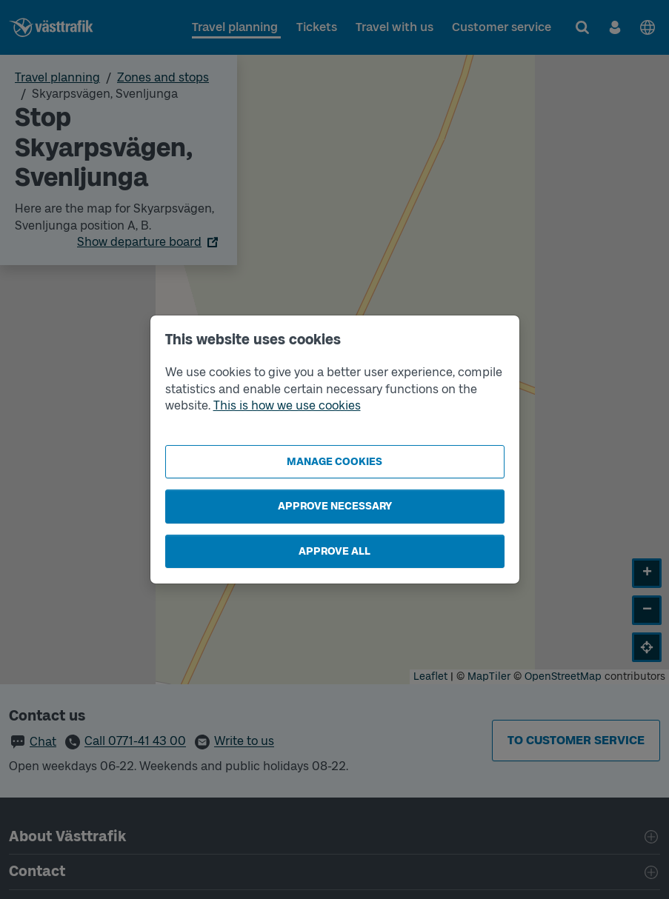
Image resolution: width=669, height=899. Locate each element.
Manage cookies (334, 461)
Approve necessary (335, 506)
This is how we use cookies (287, 405)
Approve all (334, 551)
